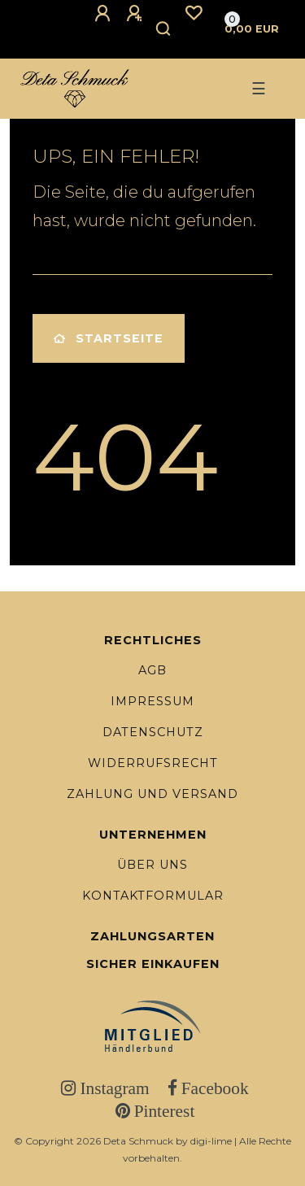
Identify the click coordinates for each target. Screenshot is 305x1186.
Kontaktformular (153, 895)
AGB (152, 670)
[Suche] (164, 29)
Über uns (152, 864)
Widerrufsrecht (153, 763)
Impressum (152, 701)
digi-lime (211, 1141)
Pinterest (162, 1111)
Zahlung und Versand (152, 794)
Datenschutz (152, 732)
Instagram (112, 1088)
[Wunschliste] (193, 13)
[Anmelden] (102, 14)
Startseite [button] (108, 338)
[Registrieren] (134, 14)
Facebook (213, 1088)
